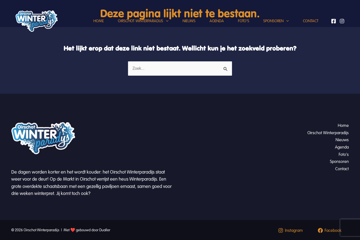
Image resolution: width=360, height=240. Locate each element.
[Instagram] (342, 21)
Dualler (104, 230)
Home (98, 21)
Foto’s (243, 21)
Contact (310, 21)
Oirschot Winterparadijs (143, 21)
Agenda (217, 21)
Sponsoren (276, 21)
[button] (165, 21)
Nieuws (189, 21)
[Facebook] (333, 21)
